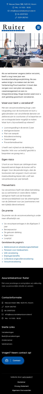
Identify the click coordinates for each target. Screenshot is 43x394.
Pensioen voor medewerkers (16, 250)
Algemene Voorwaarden (21, 390)
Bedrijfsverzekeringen (11, 336)
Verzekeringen (8, 332)
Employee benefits (12, 256)
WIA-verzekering (11, 253)
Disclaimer (21, 382)
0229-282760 (21, 17)
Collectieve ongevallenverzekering (18, 259)
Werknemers (24, 52)
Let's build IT (27, 377)
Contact (12, 360)
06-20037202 (21, 14)
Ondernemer (7, 340)
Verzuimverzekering (12, 261)
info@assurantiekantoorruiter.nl (21, 11)
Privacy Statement (22, 386)
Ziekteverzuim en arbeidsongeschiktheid (21, 247)
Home (11, 52)
